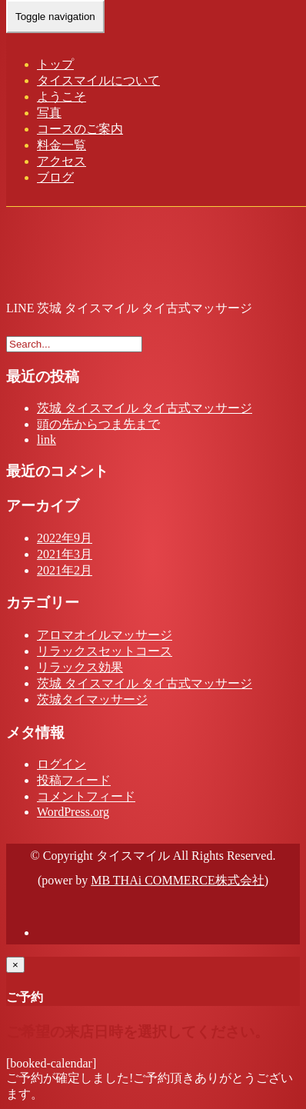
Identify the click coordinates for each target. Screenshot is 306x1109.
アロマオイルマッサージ (104, 634)
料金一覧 (61, 145)
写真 (49, 112)
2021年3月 (64, 554)
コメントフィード (86, 796)
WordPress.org (73, 811)
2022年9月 (64, 538)
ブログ (55, 177)
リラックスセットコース (104, 651)
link (46, 439)
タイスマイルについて (98, 80)
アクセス (61, 161)
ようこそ (61, 96)
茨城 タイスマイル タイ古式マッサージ (144, 408)
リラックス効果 (80, 667)
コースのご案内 (80, 128)
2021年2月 (64, 570)
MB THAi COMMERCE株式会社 (177, 880)
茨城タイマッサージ (92, 699)
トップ (55, 64)
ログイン (61, 764)
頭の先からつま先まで (98, 424)
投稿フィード (74, 780)
